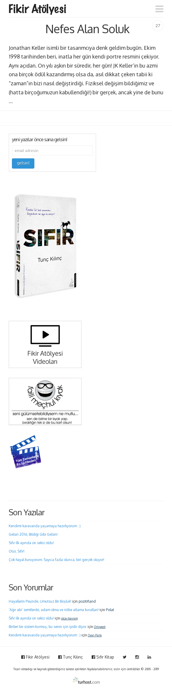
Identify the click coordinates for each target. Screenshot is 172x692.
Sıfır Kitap (103, 656)
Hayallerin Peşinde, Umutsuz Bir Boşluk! (40, 601)
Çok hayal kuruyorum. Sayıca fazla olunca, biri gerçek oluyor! (56, 560)
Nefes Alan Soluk (87, 28)
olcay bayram (69, 618)
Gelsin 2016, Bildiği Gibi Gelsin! (33, 534)
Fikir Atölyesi (35, 656)
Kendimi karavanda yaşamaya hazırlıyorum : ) (45, 526)
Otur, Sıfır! (16, 551)
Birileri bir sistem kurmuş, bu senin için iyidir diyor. (48, 626)
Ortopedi (100, 627)
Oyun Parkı (95, 635)
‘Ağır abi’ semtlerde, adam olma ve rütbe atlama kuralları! (54, 610)
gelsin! (23, 162)
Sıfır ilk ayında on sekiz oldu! (31, 543)
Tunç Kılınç (70, 656)
